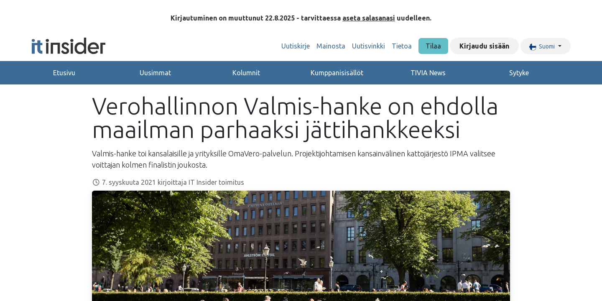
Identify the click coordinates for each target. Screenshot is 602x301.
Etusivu (64, 73)
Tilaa (433, 46)
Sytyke (519, 73)
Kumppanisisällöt (337, 73)
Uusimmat (155, 73)
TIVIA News (428, 73)
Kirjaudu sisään (484, 46)
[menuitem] (295, 46)
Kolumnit (246, 73)
